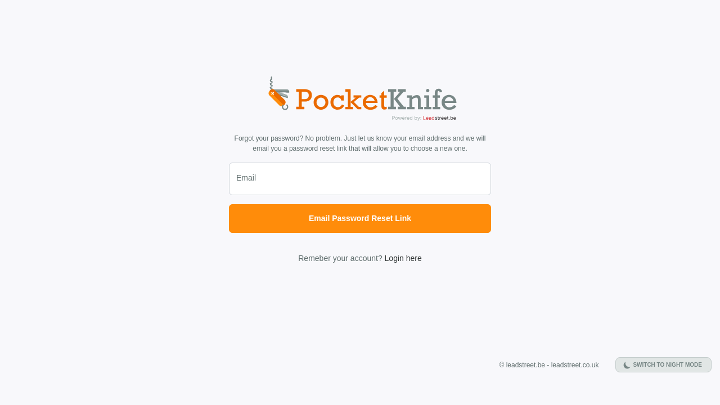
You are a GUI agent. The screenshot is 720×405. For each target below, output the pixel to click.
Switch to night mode (667, 365)
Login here (403, 258)
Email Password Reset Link (360, 218)
